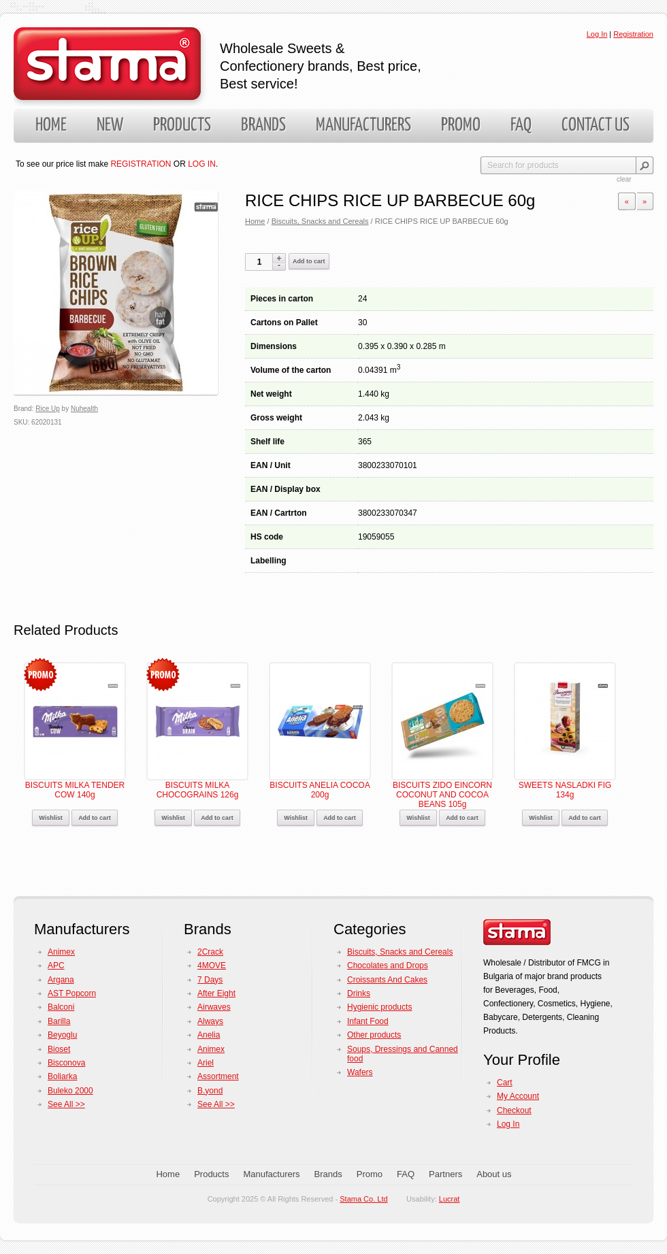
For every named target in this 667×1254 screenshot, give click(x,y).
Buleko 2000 (70, 1090)
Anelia (208, 1035)
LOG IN (202, 164)
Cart (505, 1082)
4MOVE (211, 965)
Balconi (61, 1007)
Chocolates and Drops (387, 965)
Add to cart (309, 261)
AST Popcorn (72, 993)
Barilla (59, 1021)
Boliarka (62, 1076)
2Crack (210, 952)
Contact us (596, 125)
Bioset (59, 1049)
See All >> (66, 1104)
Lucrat (449, 1199)
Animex (61, 952)
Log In (597, 34)
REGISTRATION (140, 164)
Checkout (514, 1110)
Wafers (360, 1072)
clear (624, 179)
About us (493, 1174)
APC (56, 965)
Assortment (218, 1076)
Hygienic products (379, 1007)
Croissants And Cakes (387, 980)
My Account (518, 1096)
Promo (461, 125)
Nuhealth (84, 408)
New (110, 125)
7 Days (210, 980)
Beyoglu (62, 1035)
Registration (633, 34)
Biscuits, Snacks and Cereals (320, 221)
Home (51, 125)
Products (182, 125)
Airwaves (214, 1007)
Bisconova (66, 1063)
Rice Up (47, 408)
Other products (374, 1035)
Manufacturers (363, 125)
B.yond (210, 1090)
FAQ (521, 125)
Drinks (358, 993)
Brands (263, 125)
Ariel (205, 1063)
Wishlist (50, 817)
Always (210, 1021)
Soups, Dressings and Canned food (402, 1053)
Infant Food (368, 1021)
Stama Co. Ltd (363, 1199)
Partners (445, 1174)
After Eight (216, 993)
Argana (61, 980)
